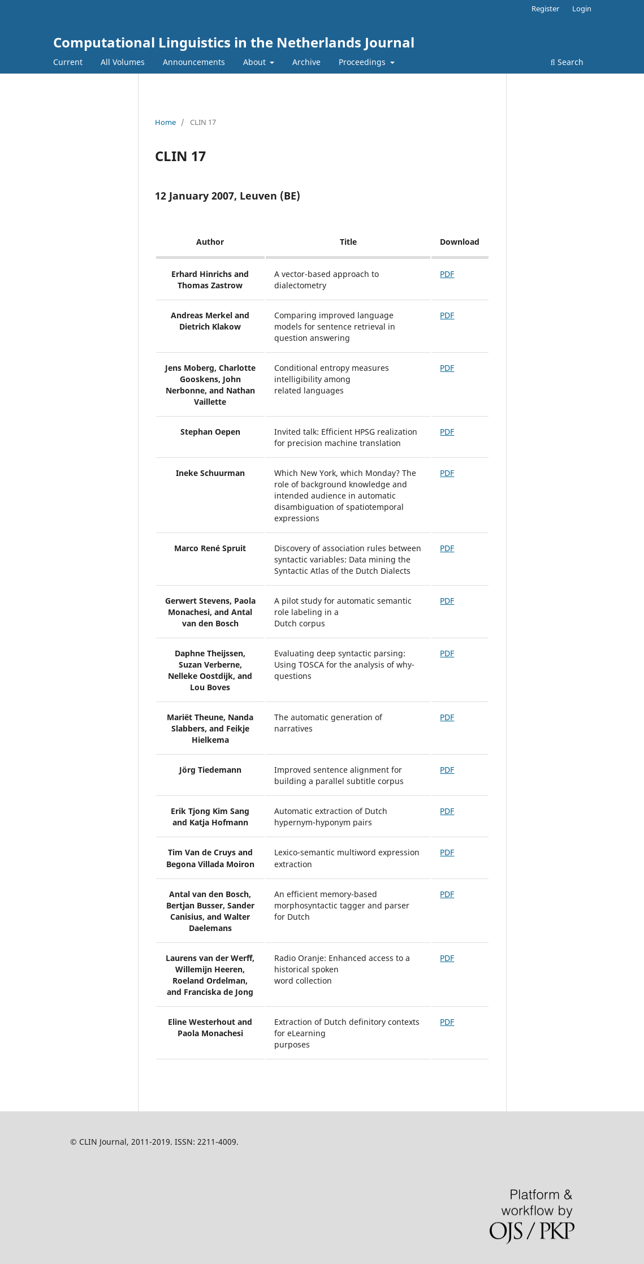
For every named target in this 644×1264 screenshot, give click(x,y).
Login (581, 8)
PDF (447, 274)
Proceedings (363, 62)
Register (545, 8)
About (255, 62)
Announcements (194, 62)
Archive (306, 62)
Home (165, 122)
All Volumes (123, 62)
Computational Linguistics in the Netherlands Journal (233, 42)
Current (68, 62)
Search (567, 62)
